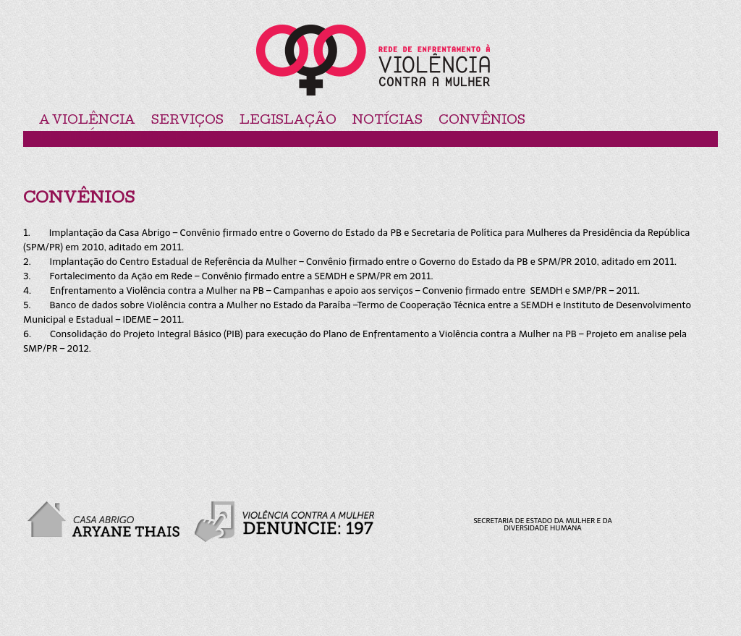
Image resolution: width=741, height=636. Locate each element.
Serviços (187, 121)
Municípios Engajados (129, 138)
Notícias (387, 121)
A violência (87, 121)
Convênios (482, 121)
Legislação (288, 121)
